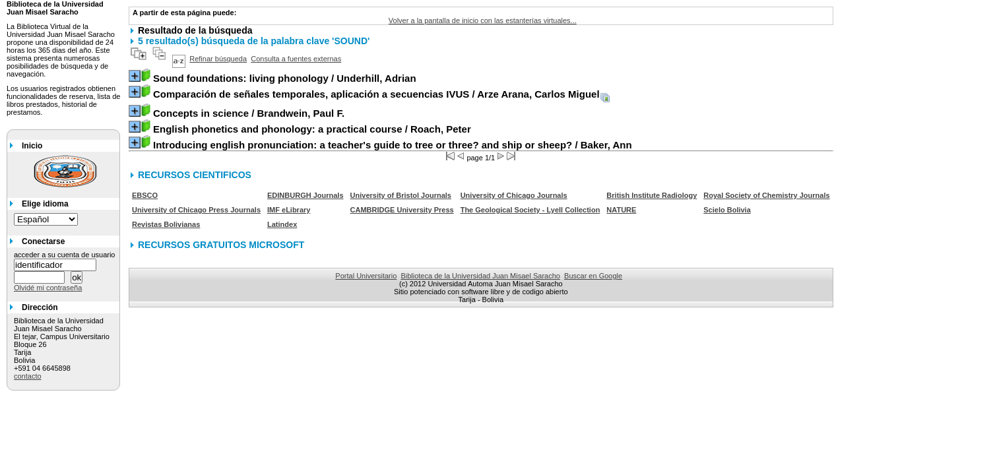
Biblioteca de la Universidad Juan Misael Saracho (480, 276)
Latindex (282, 224)
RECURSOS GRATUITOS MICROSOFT (221, 244)
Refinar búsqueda (218, 59)
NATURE (621, 210)
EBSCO (145, 195)
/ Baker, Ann (392, 144)
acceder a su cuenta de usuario (64, 255)
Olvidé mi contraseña (48, 288)
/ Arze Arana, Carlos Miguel (376, 94)
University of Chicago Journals (514, 195)
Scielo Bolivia (727, 210)
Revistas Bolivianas (166, 224)
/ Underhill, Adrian (284, 78)
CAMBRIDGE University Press (402, 210)
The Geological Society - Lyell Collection (530, 210)
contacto (28, 376)
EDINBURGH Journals (305, 195)
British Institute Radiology (651, 195)
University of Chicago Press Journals (196, 210)
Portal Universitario (366, 276)
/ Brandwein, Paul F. (248, 113)
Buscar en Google (593, 276)
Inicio (32, 145)
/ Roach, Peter (312, 129)
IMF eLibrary (288, 210)
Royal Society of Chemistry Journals (766, 195)
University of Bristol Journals (400, 195)
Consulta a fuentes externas (296, 59)
